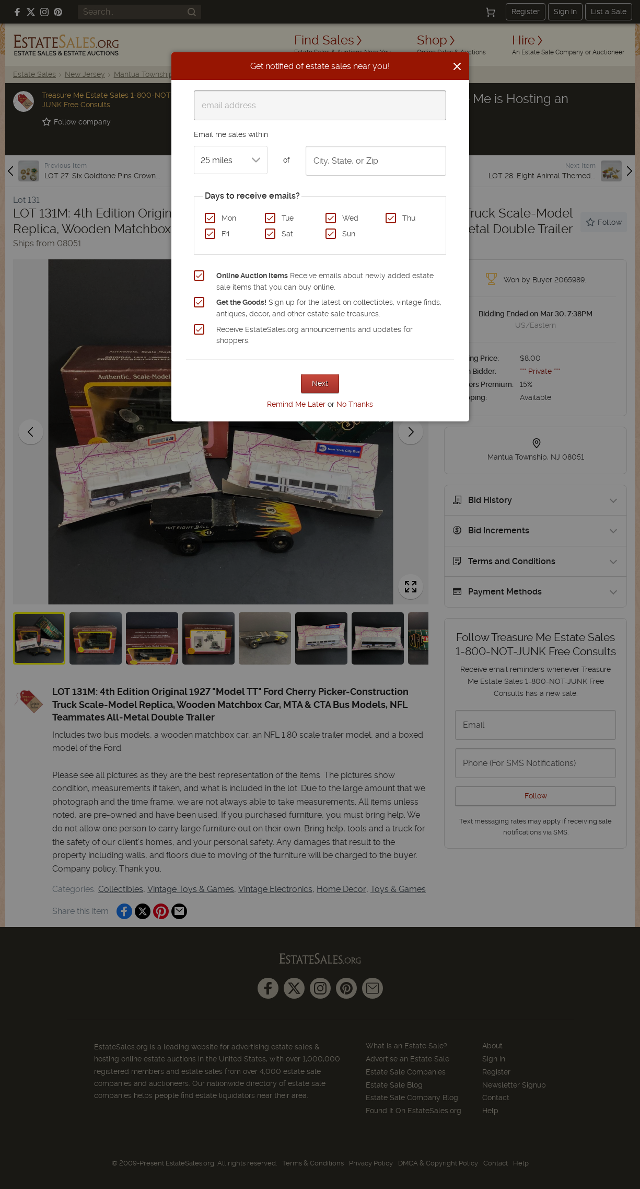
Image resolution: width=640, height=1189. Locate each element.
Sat (287, 234)
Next (320, 383)
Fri (225, 234)
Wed (350, 218)
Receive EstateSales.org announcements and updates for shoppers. (314, 335)
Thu (408, 218)
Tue (288, 218)
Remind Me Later (296, 404)
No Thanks (354, 404)
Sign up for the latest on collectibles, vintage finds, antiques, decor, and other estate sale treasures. (328, 308)
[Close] (457, 66)
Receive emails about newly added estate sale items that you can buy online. (325, 281)
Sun (348, 234)
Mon (229, 218)
